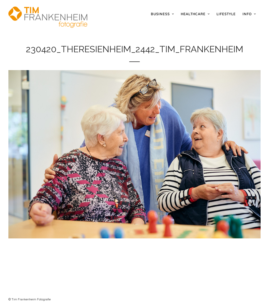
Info (247, 14)
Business (160, 14)
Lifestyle (226, 14)
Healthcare (193, 14)
